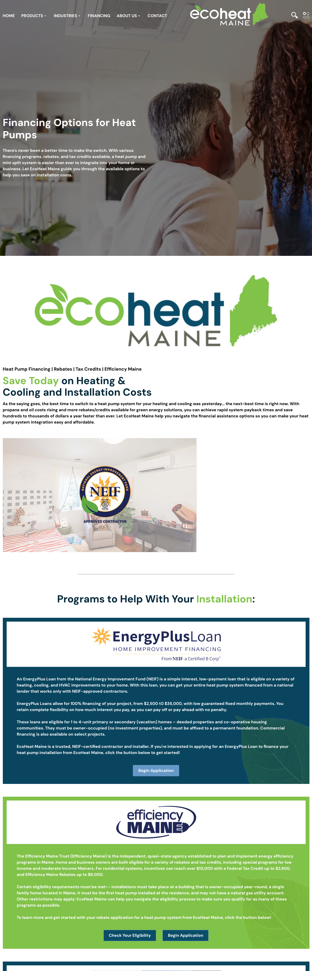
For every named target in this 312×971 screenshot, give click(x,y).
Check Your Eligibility (130, 935)
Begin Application (156, 770)
